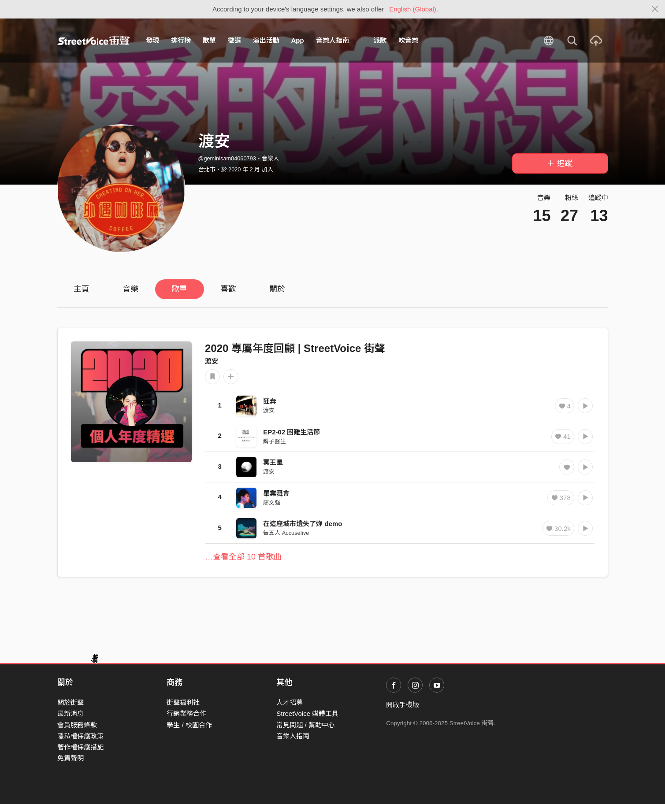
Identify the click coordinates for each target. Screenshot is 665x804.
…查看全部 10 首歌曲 (243, 556)
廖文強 (271, 502)
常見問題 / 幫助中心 (305, 725)
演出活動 (266, 40)
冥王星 (273, 462)
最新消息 (70, 713)
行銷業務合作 (186, 713)
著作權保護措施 (80, 747)
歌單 (209, 40)
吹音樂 (408, 40)
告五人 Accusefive (286, 533)
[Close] (655, 9)
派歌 (379, 40)
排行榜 (181, 40)
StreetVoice (93, 40)
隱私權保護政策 (80, 736)
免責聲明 (70, 758)
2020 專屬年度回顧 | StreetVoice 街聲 (295, 348)
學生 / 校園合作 (189, 725)
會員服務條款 (77, 725)
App (297, 40)
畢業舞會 (276, 493)
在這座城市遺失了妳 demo (302, 523)
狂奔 (269, 401)
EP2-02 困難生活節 (291, 432)
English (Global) (412, 9)
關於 (277, 289)
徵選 (234, 40)
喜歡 (228, 289)
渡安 (211, 361)
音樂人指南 (332, 40)
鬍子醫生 (274, 441)
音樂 (130, 289)
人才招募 (289, 702)
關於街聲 (70, 702)
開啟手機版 (402, 704)
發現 (152, 40)
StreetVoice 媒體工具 (307, 713)
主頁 (81, 289)
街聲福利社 (183, 702)
